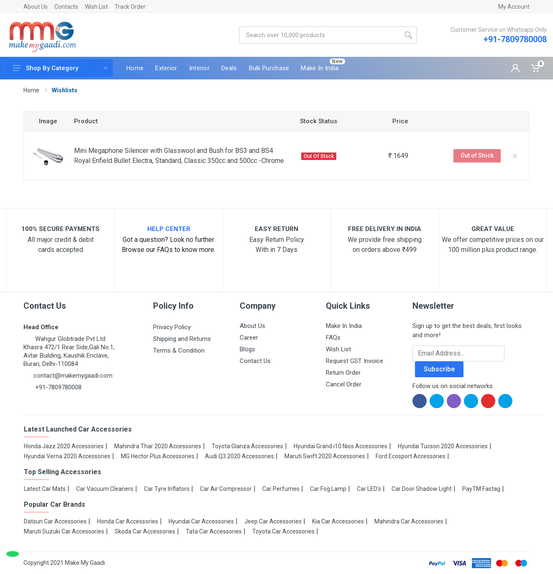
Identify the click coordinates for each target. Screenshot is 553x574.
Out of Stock (477, 155)
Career (249, 337)
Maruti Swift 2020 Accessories (324, 456)
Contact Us (255, 361)
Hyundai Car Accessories (201, 521)
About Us (35, 7)
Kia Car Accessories (338, 521)
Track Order (130, 7)
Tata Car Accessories (214, 531)
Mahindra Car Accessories (408, 521)
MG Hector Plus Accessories (158, 456)
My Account (514, 7)
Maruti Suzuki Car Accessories (64, 531)
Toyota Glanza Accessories (247, 446)
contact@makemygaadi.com (73, 375)
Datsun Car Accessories (55, 521)
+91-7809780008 (515, 39)
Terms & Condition (179, 350)
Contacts (66, 7)
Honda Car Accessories (127, 521)
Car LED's (369, 488)
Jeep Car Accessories (273, 521)
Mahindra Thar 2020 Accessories (157, 446)
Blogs (247, 349)
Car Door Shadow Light (422, 488)
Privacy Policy (172, 327)
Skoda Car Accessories (145, 531)
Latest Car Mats (45, 488)
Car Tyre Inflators (166, 488)
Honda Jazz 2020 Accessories (64, 446)
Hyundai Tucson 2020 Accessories (443, 446)
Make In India (344, 326)
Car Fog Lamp (328, 488)
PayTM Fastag (481, 488)
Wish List (96, 7)
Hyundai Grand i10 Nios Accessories (340, 446)
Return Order (343, 372)
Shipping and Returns (182, 339)
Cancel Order (343, 384)
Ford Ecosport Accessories (410, 456)
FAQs (333, 337)
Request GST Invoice (354, 361)
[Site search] (319, 35)
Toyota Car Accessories (283, 531)
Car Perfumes (281, 488)
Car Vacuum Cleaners (104, 488)
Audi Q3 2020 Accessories (239, 456)
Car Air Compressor (226, 488)
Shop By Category (60, 68)
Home (31, 90)
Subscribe (439, 369)
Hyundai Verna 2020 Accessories (67, 456)
